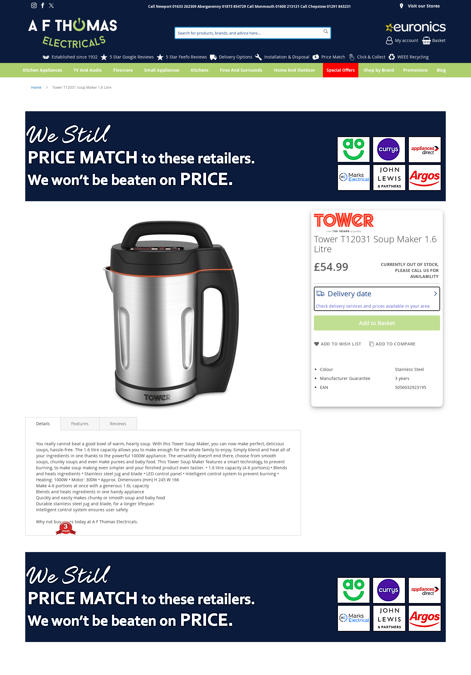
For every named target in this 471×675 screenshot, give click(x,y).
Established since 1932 (75, 57)
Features (80, 423)
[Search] (326, 31)
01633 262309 (184, 6)
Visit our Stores (424, 6)
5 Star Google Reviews (132, 57)
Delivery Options (235, 57)
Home (36, 87)
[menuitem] (442, 70)
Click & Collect (371, 57)
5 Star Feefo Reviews (186, 57)
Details (43, 423)
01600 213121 (287, 6)
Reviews (118, 423)
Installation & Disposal (286, 57)
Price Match (333, 57)
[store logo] (72, 33)
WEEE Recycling (413, 57)
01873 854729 (234, 6)
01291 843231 (339, 6)
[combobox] (253, 33)
